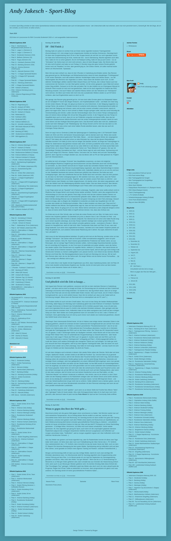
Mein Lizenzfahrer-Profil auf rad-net (140, 173)
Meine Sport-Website (135, 185)
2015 (131, 233)
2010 (131, 290)
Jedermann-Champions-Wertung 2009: (141, 475)
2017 (131, 228)
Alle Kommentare (17, 351)
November (134, 244)
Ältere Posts (115, 481)
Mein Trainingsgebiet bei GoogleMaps (141, 180)
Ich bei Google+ (134, 183)
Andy (141, 83)
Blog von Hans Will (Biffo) (137, 202)
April (132, 264)
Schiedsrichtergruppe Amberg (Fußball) (141, 197)
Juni (132, 258)
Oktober (133, 247)
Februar (133, 278)
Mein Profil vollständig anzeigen (148, 87)
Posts (13, 347)
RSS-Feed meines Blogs (136, 175)
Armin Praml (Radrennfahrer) (138, 200)
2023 (131, 211)
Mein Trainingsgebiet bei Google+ (139, 178)
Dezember (134, 241)
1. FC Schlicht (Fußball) (136, 195)
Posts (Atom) (57, 485)
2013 (131, 239)
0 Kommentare (71, 272)
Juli (132, 255)
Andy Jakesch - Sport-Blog (43, 11)
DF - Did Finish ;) (54, 46)
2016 (131, 230)
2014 (131, 236)
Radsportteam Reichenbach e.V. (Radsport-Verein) (145, 187)
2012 (131, 284)
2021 (131, 216)
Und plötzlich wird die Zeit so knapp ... (65, 281)
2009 (131, 293)
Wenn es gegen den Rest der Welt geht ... (66, 408)
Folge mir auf (137, 55)
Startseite (83, 481)
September (134, 250)
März (132, 275)
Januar (133, 281)
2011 (131, 287)
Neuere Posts (50, 481)
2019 (131, 222)
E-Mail (129, 101)
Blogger (95, 530)
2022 (131, 214)
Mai (132, 261)
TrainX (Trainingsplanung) (137, 192)
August (133, 252)
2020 (131, 219)
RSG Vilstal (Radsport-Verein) (138, 190)
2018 (131, 225)
